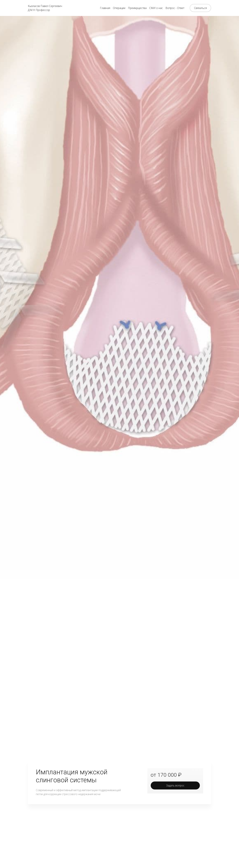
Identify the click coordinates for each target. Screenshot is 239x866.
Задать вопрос (175, 785)
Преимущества (137, 8)
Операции (119, 8)
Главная (105, 8)
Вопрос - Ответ (174, 8)
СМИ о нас (156, 8)
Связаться (200, 8)
